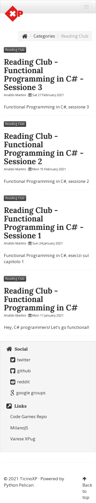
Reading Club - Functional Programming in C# (41, 299)
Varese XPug (22, 439)
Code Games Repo (28, 416)
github (20, 371)
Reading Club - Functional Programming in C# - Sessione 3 (43, 74)
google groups (28, 393)
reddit (20, 382)
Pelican (26, 485)
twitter (20, 360)
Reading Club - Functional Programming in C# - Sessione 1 (43, 222)
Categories (44, 36)
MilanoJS (19, 428)
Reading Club (15, 50)
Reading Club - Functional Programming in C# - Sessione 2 (43, 148)
